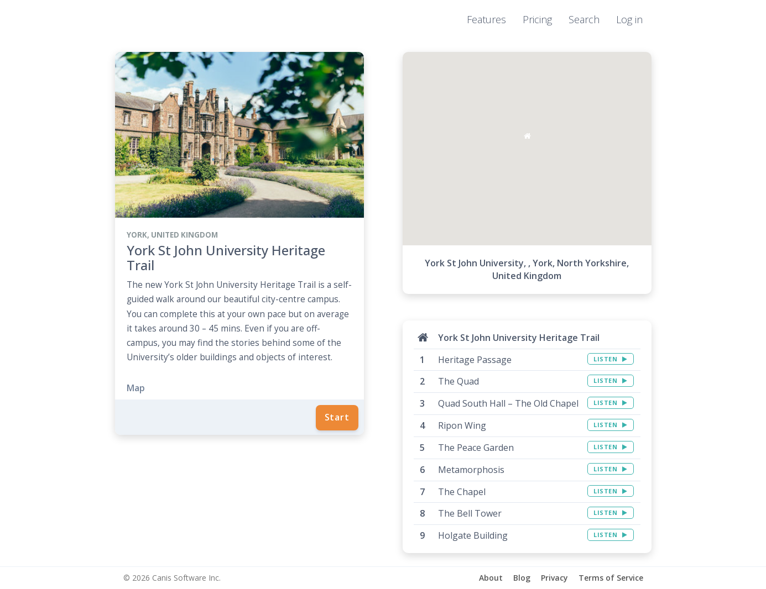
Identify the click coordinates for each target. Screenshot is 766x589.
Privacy (554, 577)
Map (136, 388)
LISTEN (610, 359)
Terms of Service (611, 577)
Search (584, 19)
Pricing (537, 19)
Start (337, 417)
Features (486, 19)
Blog (521, 577)
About (491, 577)
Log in (629, 19)
